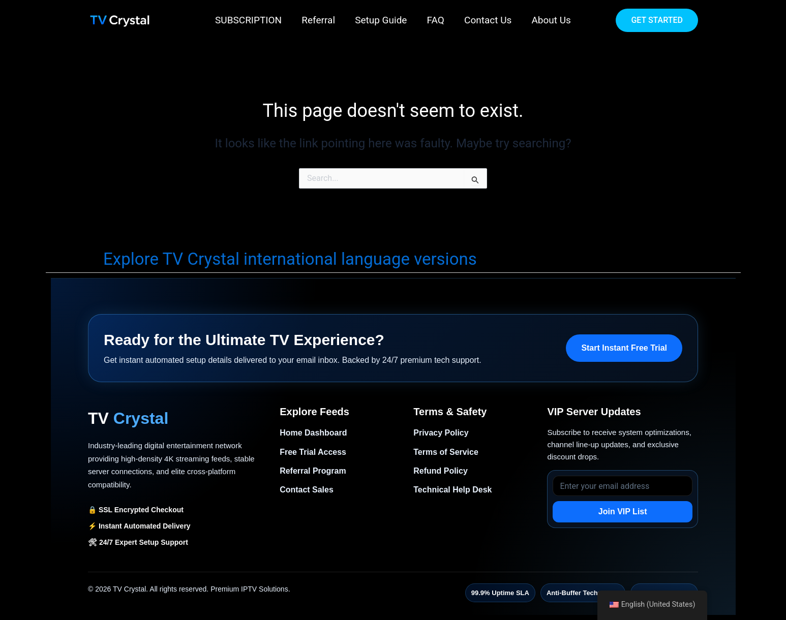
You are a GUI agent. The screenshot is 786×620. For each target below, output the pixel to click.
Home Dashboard (313, 432)
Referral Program (313, 471)
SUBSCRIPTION (250, 20)
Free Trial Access (313, 452)
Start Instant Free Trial (624, 348)
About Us (549, 20)
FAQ (435, 20)
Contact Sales (307, 489)
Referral (319, 20)
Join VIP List (622, 511)
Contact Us (486, 20)
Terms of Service (445, 452)
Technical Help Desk (452, 489)
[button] (657, 20)
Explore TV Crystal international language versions (290, 259)
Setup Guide (381, 20)
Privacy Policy (441, 432)
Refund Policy (440, 471)
